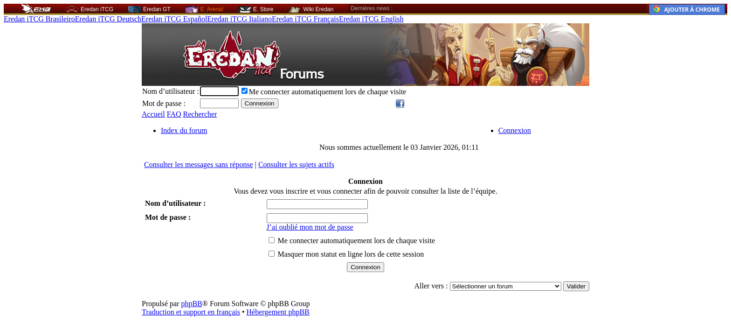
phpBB (191, 304)
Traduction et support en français (191, 312)
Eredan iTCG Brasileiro (39, 19)
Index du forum (184, 130)
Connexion (514, 130)
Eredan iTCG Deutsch (108, 19)
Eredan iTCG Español (174, 19)
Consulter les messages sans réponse (198, 164)
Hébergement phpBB (278, 312)
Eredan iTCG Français (305, 19)
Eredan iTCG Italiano (239, 19)
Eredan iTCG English (371, 19)
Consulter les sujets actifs (296, 164)
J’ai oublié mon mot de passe (310, 227)
